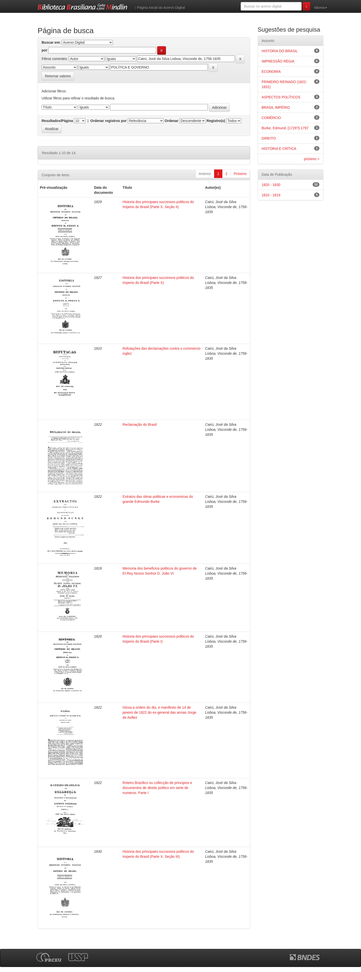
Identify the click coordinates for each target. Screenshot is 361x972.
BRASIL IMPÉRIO (276, 107)
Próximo (240, 174)
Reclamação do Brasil (140, 424)
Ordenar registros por (108, 121)
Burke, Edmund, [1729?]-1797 (285, 128)
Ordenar (171, 121)
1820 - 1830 (271, 185)
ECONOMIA (271, 72)
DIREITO (269, 138)
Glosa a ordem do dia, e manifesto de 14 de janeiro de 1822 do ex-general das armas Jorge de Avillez (159, 712)
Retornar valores (58, 76)
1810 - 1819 (271, 195)
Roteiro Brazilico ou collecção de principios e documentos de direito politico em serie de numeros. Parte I (157, 788)
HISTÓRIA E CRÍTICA (279, 149)
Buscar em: (51, 42)
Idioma (320, 8)
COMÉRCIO (271, 118)
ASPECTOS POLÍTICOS (281, 97)
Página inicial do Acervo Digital (160, 8)
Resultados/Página (57, 121)
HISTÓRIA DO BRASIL (280, 51)
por (44, 50)
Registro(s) (216, 121)
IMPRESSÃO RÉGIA (278, 61)
